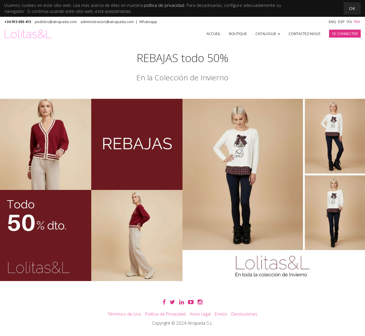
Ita (349, 21)
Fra (357, 21)
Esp (341, 21)
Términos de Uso (124, 314)
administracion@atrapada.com (107, 21)
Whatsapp (148, 21)
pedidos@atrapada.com (56, 21)
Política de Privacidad (165, 314)
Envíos (221, 314)
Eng (332, 21)
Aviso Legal (200, 314)
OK (352, 8)
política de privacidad (164, 5)
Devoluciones (244, 314)
